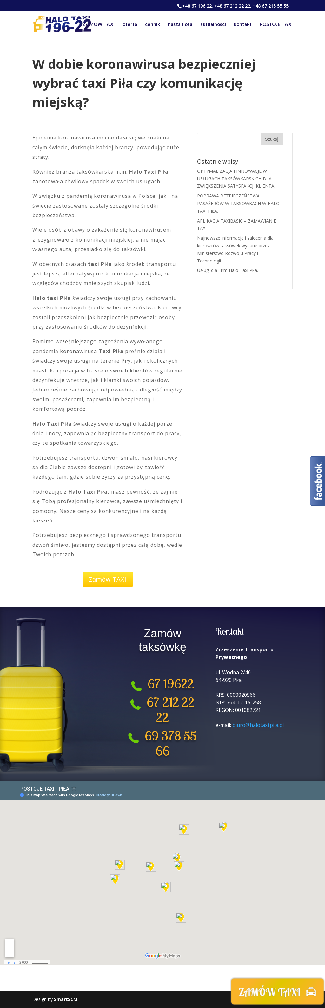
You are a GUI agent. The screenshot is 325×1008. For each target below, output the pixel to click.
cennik (152, 24)
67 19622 (168, 684)
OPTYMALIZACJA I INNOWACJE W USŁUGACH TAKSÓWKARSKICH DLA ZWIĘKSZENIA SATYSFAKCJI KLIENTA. (236, 178)
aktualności (213, 24)
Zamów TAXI (107, 579)
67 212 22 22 (171, 709)
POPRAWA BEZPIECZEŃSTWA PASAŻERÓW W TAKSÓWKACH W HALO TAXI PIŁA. (238, 203)
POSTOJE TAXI (276, 24)
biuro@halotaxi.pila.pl (258, 724)
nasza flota (180, 24)
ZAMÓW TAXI (99, 24)
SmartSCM (65, 999)
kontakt (243, 24)
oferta (130, 24)
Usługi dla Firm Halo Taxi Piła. (227, 270)
